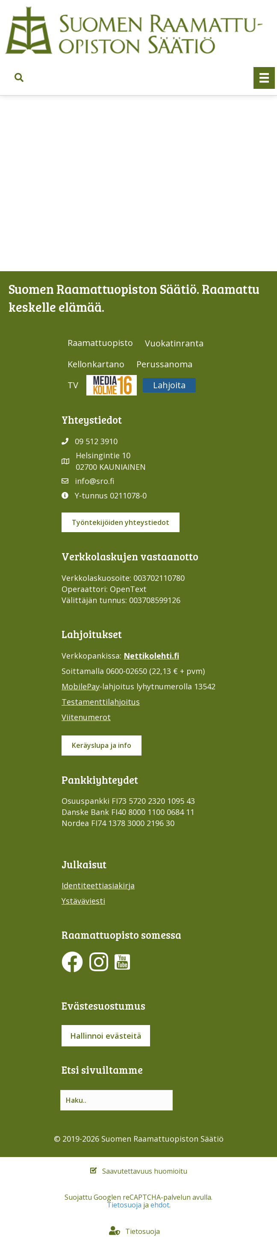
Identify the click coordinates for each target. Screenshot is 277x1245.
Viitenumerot (86, 717)
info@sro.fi (95, 481)
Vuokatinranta (174, 343)
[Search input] (116, 1100)
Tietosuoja (124, 1205)
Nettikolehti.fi (151, 655)
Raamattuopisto (100, 343)
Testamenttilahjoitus (101, 702)
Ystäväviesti (83, 901)
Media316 (111, 385)
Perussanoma (164, 364)
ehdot (159, 1205)
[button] (19, 78)
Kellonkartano (96, 364)
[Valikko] (264, 77)
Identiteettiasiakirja (98, 885)
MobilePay (81, 686)
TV (73, 385)
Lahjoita (169, 385)
